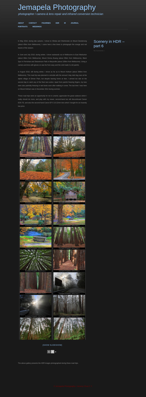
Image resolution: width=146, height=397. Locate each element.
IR (65, 23)
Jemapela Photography (57, 7)
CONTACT (33, 23)
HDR (57, 23)
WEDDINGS (37, 27)
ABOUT (21, 23)
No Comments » (99, 51)
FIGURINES (46, 23)
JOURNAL (75, 23)
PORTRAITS (23, 27)
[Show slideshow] (52, 345)
